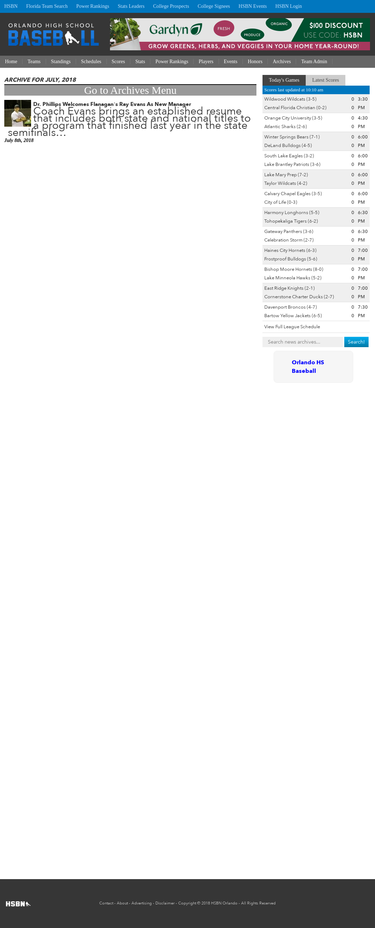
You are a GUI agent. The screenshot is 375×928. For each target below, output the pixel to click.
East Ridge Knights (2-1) (289, 288)
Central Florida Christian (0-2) (295, 108)
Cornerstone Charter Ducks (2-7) (299, 297)
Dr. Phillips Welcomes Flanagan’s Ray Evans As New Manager (112, 104)
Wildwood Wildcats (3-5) (290, 99)
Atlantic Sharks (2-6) (285, 126)
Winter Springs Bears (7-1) (292, 137)
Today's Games (284, 80)
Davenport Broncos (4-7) (290, 307)
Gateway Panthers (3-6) (288, 231)
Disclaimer (165, 903)
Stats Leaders (131, 6)
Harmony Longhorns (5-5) (291, 212)
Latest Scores (325, 80)
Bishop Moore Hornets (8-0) (293, 269)
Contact (106, 903)
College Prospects (171, 6)
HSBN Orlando (224, 903)
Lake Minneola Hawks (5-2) (292, 278)
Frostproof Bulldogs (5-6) (290, 259)
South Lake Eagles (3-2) (289, 156)
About (122, 903)
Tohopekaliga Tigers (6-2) (291, 221)
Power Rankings (92, 6)
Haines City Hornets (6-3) (290, 250)
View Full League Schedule (292, 327)
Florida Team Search (47, 6)
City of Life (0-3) (280, 202)
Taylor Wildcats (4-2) (285, 183)
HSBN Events (253, 6)
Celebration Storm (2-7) (289, 240)
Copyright (187, 903)
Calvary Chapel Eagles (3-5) (293, 194)
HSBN (11, 6)
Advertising (141, 903)
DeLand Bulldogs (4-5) (288, 145)
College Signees (214, 6)
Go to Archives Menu (130, 90)
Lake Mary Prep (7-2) (286, 175)
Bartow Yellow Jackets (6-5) (293, 316)
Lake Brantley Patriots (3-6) (292, 164)
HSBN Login (288, 6)
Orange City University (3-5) (293, 118)
